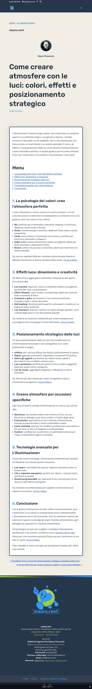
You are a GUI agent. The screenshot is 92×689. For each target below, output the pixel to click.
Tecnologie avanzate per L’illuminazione (33, 185)
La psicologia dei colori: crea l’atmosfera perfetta (38, 174)
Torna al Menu (70, 260)
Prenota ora (39, 634)
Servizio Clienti (63, 532)
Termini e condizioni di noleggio (53, 679)
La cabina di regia (25, 23)
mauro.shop (49, 660)
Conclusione (20, 188)
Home (12, 23)
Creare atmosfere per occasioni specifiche (34, 182)
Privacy (34, 679)
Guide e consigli (15, 111)
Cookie (25, 679)
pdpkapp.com (61, 660)
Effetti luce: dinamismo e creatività (31, 176)
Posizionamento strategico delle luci (31, 179)
